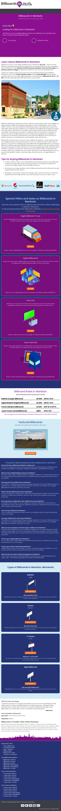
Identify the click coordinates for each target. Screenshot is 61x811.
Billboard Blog (8, 751)
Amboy (7, 724)
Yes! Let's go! (12, 40)
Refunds (14, 754)
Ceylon (26, 724)
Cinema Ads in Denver (10, 789)
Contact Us (7, 754)
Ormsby (7, 729)
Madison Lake (35, 728)
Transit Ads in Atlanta (10, 773)
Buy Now (30, 246)
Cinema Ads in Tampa (10, 796)
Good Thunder (32, 726)
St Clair (44, 729)
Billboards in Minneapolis (11, 765)
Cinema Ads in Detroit (10, 791)
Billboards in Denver (9, 761)
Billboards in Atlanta (9, 760)
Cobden (31, 724)
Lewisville (22, 728)
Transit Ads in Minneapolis (11, 779)
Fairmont (16, 726)
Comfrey (37, 724)
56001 (10, 716)
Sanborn (20, 729)
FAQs (5, 749)
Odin (2, 729)
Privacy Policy (55, 809)
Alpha (3, 724)
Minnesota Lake (51, 728)
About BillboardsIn (9, 746)
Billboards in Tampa (9, 768)
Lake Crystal (15, 728)
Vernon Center (11, 731)
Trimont (55, 729)
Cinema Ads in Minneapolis (12, 793)
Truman (3, 731)
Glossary (10, 749)
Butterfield (20, 724)
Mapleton (43, 728)
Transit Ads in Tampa (10, 782)
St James (50, 729)
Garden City (23, 726)
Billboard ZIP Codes (9, 753)
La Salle (8, 728)
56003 (19, 716)
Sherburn (31, 729)
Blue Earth (13, 724)
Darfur (42, 724)
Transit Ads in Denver (10, 775)
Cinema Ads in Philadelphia (12, 794)
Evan (11, 726)
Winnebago (26, 731)
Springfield (38, 729)
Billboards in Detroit (9, 763)
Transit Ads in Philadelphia (11, 780)
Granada (40, 726)
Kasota (3, 728)
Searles (26, 729)
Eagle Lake (53, 724)
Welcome (19, 731)
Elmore (3, 726)
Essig (7, 726)
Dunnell (47, 724)
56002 (14, 716)
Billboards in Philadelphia (11, 766)
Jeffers (57, 726)
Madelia (28, 728)
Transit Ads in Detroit (10, 777)
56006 (23, 716)
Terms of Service (44, 809)
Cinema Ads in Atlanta (10, 787)
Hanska (45, 726)
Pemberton (13, 729)
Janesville (52, 726)
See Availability (30, 453)
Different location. (43, 40)
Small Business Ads (9, 747)
